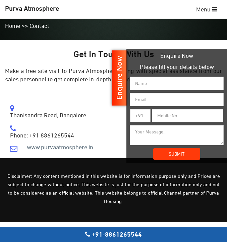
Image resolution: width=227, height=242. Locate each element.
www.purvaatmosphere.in (60, 147)
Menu (206, 9)
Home (12, 25)
